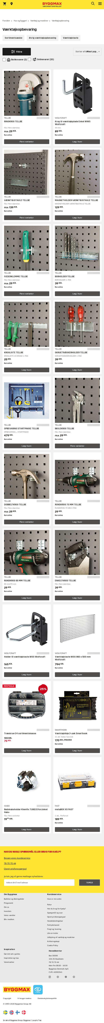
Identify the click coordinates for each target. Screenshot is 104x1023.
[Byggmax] (52, 4)
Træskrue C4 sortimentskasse (20, 733)
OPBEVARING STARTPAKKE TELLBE (21, 428)
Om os (6, 907)
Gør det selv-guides (12, 954)
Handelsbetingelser (55, 921)
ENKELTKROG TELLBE (65, 580)
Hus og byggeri (20, 20)
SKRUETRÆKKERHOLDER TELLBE (71, 352)
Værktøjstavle (70, 38)
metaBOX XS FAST (64, 809)
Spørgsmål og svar (55, 913)
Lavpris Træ (36, 1020)
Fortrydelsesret (53, 925)
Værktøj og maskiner (39, 20)
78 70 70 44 (10, 863)
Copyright (7, 998)
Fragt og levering (54, 929)
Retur (49, 904)
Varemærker (9, 962)
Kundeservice (54, 894)
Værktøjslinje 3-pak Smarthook (71, 733)
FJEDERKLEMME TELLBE (16, 276)
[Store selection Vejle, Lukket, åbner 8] (11, 3)
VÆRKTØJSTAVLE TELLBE (17, 200)
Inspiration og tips (11, 958)
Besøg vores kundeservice (17, 858)
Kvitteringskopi (53, 941)
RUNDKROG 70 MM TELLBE (68, 504)
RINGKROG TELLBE (13, 121)
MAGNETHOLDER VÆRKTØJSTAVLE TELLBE (76, 200)
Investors (7, 911)
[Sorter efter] (87, 51)
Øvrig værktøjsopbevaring (42, 38)
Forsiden (6, 20)
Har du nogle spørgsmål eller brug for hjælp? (32, 851)
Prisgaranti (8, 903)
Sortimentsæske (13, 38)
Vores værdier (9, 915)
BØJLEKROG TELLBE (64, 428)
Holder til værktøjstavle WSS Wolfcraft (24, 656)
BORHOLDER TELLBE (65, 276)
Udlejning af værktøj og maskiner (61, 937)
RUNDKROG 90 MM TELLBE (17, 580)
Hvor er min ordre (54, 899)
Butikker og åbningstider (14, 899)
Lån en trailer (52, 933)
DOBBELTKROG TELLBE (15, 504)
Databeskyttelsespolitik (47, 998)
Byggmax (26, 1020)
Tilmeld (89, 883)
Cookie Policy (52, 945)
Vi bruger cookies (24, 998)
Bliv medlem (9, 919)
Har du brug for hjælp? (56, 909)
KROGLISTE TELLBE (13, 352)
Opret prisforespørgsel (15, 868)
